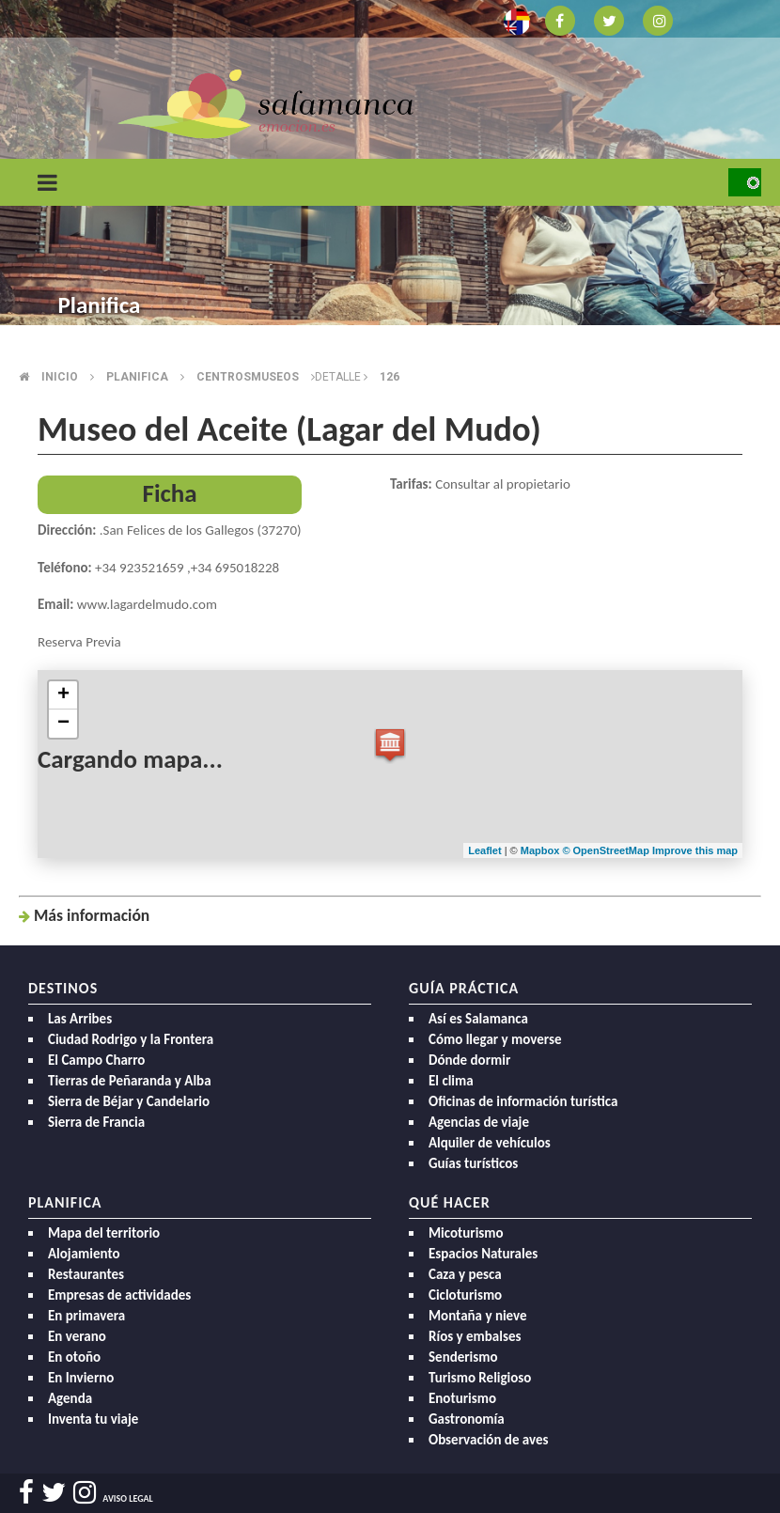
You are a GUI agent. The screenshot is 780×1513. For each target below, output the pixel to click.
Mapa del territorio (104, 1232)
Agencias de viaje (479, 1122)
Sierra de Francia (96, 1122)
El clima (451, 1080)
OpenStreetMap (612, 850)
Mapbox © (547, 850)
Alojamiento (84, 1253)
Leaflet (484, 850)
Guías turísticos (473, 1163)
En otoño (74, 1357)
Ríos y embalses (475, 1336)
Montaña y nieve (478, 1315)
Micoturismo (466, 1232)
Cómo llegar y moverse (495, 1039)
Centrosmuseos (247, 376)
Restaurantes (86, 1274)
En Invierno (81, 1377)
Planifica (137, 376)
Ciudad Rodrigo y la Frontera (130, 1039)
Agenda (70, 1398)
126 (389, 376)
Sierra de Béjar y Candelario (129, 1101)
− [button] (63, 724)
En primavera (86, 1315)
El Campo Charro (96, 1060)
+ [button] (63, 695)
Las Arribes (80, 1018)
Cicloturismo (465, 1295)
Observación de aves (489, 1439)
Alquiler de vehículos (490, 1142)
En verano (77, 1336)
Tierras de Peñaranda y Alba (129, 1080)
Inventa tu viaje (93, 1419)
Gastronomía (467, 1419)
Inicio (59, 376)
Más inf (91, 915)
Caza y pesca (465, 1274)
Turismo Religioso (480, 1377)
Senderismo (463, 1357)
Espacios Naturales (483, 1253)
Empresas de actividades (119, 1295)
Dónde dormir (469, 1060)
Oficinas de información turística (523, 1101)
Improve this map (695, 850)
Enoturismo (462, 1398)
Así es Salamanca (478, 1018)
